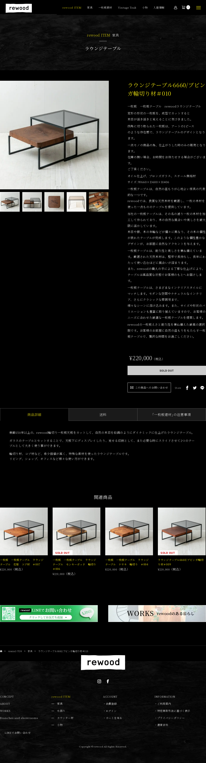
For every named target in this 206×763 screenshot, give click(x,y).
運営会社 (162, 725)
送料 (102, 414)
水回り (61, 711)
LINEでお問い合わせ (18, 733)
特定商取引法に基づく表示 (173, 711)
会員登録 (111, 704)
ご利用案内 (164, 704)
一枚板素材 (105, 7)
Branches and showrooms (19, 718)
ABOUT (5, 704)
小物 (145, 7)
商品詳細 (34, 414)
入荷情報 (158, 7)
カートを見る (114, 718)
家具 (90, 7)
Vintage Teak (127, 7)
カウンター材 (65, 718)
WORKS (5, 711)
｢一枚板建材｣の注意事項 (171, 414)
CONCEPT (7, 696)
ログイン (111, 711)
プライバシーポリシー (171, 718)
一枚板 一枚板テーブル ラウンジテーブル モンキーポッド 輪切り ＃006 (76, 564)
